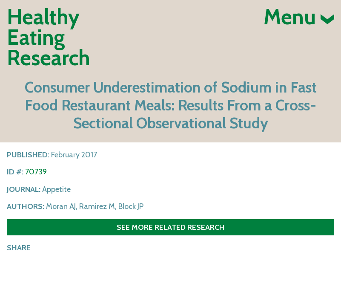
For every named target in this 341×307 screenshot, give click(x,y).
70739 (36, 172)
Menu (299, 17)
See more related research (171, 227)
